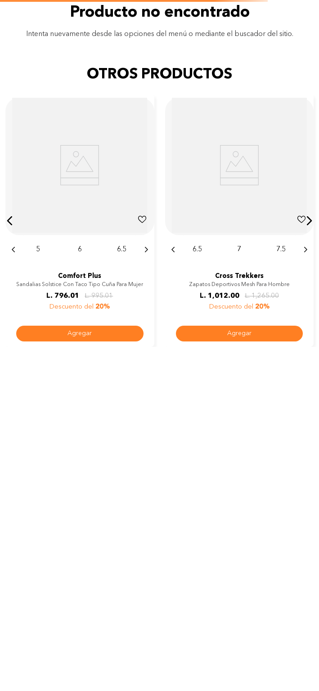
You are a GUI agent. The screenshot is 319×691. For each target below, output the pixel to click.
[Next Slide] (146, 249)
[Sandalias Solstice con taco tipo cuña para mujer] (79, 220)
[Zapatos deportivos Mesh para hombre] (239, 220)
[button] (10, 220)
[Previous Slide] (13, 249)
